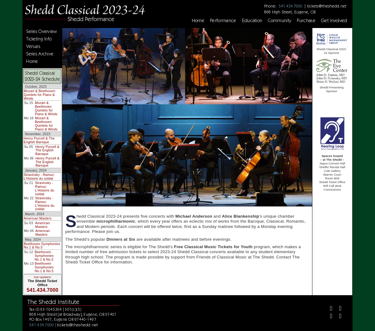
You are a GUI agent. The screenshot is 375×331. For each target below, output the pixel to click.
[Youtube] (337, 317)
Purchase (306, 20)
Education (252, 20)
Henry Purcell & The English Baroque (39, 140)
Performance (223, 20)
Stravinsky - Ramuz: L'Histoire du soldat (39, 176)
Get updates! (42, 277)
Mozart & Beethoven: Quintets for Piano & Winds (40, 94)
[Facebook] (328, 309)
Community (279, 20)
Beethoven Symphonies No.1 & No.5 (42, 245)
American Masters (37, 218)
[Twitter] (337, 309)
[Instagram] (328, 317)
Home (198, 20)
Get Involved (334, 20)
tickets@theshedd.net (326, 5)
